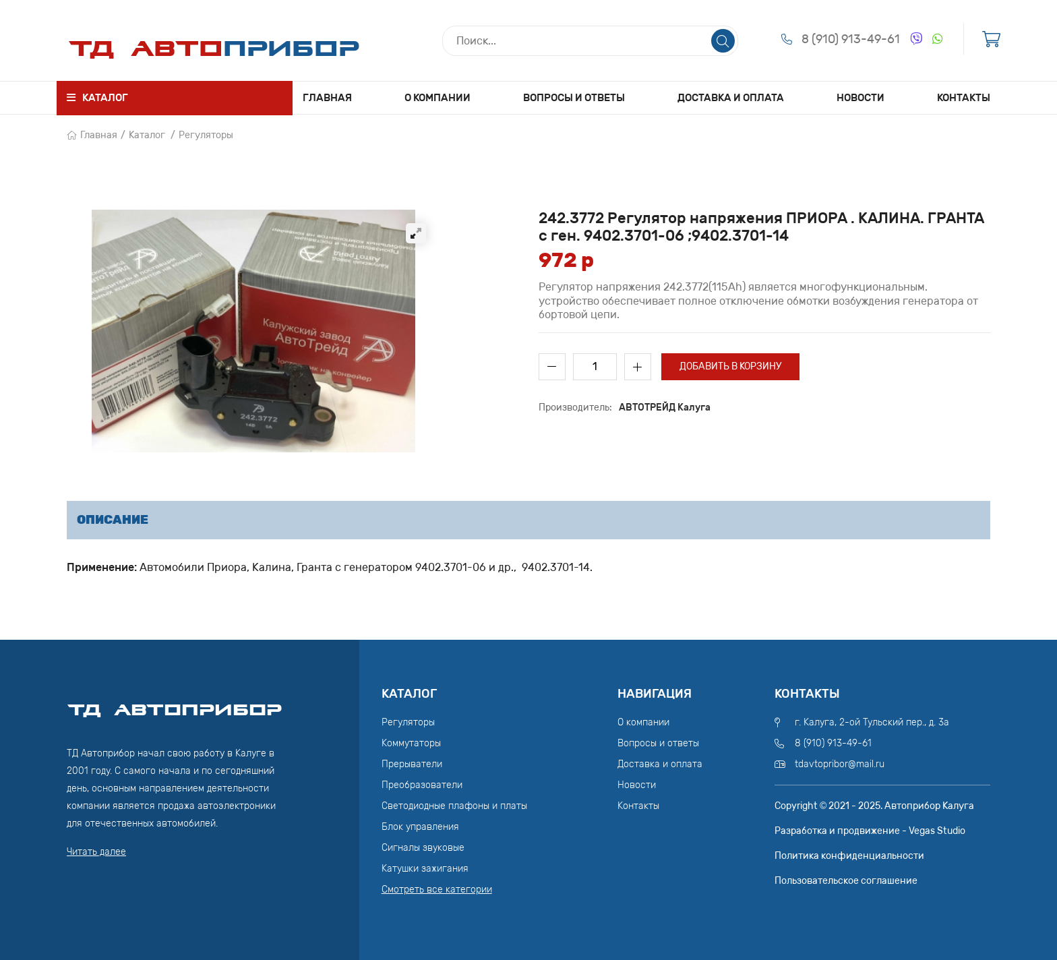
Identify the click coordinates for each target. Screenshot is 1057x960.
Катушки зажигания (425, 868)
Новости (860, 98)
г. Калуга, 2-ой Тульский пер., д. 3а (872, 722)
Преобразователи (422, 785)
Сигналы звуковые (423, 847)
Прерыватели (412, 764)
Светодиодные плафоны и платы (454, 806)
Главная (327, 98)
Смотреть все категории (437, 889)
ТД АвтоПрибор (174, 703)
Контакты (963, 98)
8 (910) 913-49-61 (851, 39)
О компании (437, 98)
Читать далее (96, 852)
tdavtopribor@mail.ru (839, 764)
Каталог (147, 135)
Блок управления (420, 827)
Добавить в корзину (730, 366)
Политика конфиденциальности (849, 856)
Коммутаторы (411, 743)
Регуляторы (206, 135)
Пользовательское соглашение (846, 881)
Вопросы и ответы (574, 98)
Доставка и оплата (730, 98)
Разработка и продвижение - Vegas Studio (870, 831)
